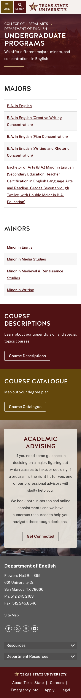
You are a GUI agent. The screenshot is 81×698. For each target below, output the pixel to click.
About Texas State (28, 682)
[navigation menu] (7, 7)
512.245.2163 (22, 596)
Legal (65, 690)
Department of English (25, 29)
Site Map (11, 615)
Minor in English (21, 247)
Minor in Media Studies (26, 259)
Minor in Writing (20, 290)
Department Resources (27, 656)
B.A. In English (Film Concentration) (37, 136)
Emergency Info (24, 690)
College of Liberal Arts (26, 24)
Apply (49, 690)
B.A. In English (19, 106)
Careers (57, 682)
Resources (15, 645)
